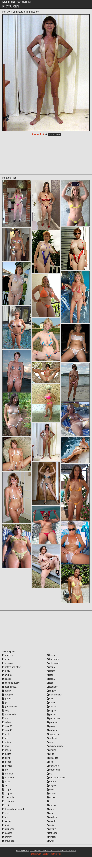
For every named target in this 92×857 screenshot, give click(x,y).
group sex (8, 841)
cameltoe (8, 777)
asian (6, 659)
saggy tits (53, 734)
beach (6, 750)
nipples (51, 710)
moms (51, 702)
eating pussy (9, 687)
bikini (6, 758)
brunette (7, 773)
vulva (51, 789)
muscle (51, 706)
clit (4, 785)
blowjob (7, 766)
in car (6, 781)
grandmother (9, 706)
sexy (50, 825)
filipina (6, 821)
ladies (51, 671)
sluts (50, 754)
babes (6, 742)
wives (51, 797)
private (51, 821)
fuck (5, 825)
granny (7, 837)
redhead (52, 730)
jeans (51, 667)
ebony (6, 691)
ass (5, 738)
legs (50, 683)
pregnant (52, 722)
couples (7, 793)
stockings (53, 766)
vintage (52, 837)
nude (50, 809)
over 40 (7, 730)
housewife (53, 659)
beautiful (7, 663)
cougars (7, 789)
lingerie (52, 691)
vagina (51, 785)
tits (49, 773)
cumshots (8, 801)
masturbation (54, 694)
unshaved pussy (56, 777)
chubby (7, 675)
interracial (53, 663)
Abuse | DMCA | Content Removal (31, 850)
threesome (53, 770)
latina (51, 679)
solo (50, 762)
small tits (52, 758)
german (7, 698)
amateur (7, 655)
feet (5, 817)
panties (52, 714)
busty (6, 671)
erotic (6, 813)
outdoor (52, 817)
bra (5, 770)
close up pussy (10, 683)
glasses (7, 833)
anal (5, 734)
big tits (6, 754)
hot (5, 718)
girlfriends (8, 829)
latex (50, 675)
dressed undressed (13, 809)
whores (52, 793)
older (50, 813)
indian (6, 722)
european (8, 694)
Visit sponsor (54, 134)
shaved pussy (55, 746)
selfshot (52, 738)
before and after (11, 667)
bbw (5, 746)
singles (51, 750)
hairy (6, 710)
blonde (7, 762)
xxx (50, 801)
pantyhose (53, 718)
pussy (51, 726)
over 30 (7, 726)
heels (51, 655)
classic (6, 679)
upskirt (51, 781)
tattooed (52, 833)
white (51, 841)
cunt (5, 805)
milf (50, 698)
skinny (51, 829)
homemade (9, 714)
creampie (8, 797)
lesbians (52, 687)
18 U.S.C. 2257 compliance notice (61, 850)
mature (51, 805)
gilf (5, 702)
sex (50, 742)
